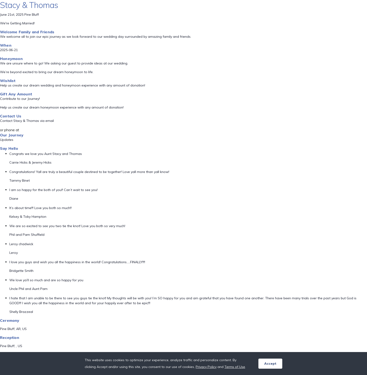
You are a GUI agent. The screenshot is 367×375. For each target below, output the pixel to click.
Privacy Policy (206, 367)
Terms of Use (234, 367)
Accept (270, 363)
